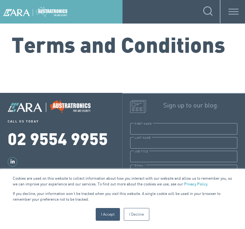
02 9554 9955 (58, 138)
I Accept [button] (108, 214)
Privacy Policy (195, 184)
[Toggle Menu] (233, 12)
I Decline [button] (136, 214)
